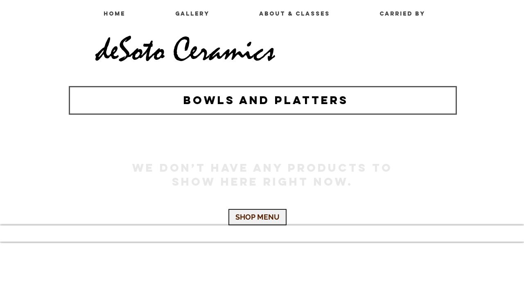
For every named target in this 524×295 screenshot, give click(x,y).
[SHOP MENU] (257, 217)
